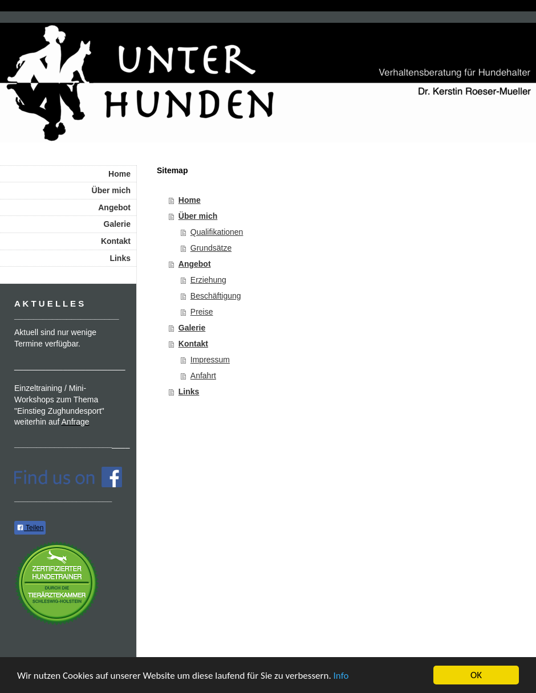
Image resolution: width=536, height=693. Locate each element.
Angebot (194, 263)
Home (189, 200)
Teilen (30, 528)
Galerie (191, 327)
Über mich (197, 216)
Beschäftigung (215, 295)
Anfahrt (203, 375)
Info (341, 676)
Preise (201, 311)
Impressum (210, 359)
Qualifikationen (216, 232)
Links (189, 391)
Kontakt (193, 343)
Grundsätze (211, 247)
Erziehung (208, 279)
